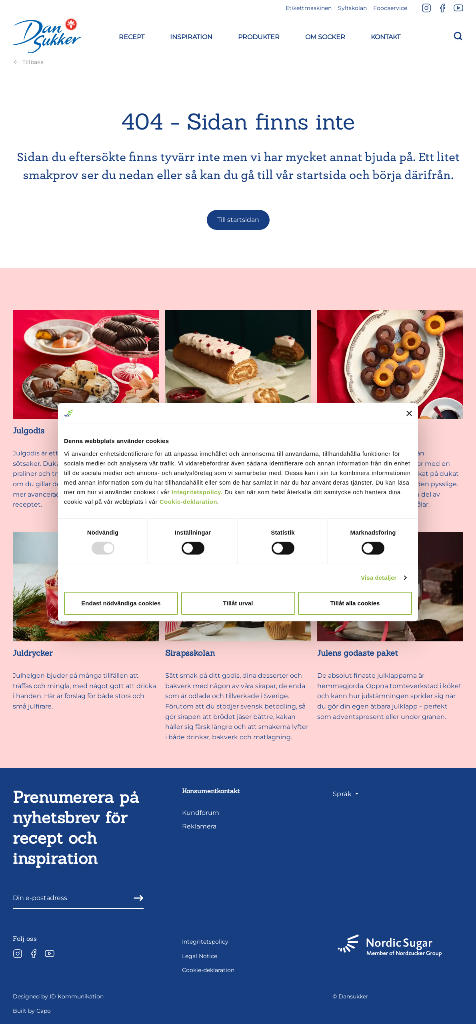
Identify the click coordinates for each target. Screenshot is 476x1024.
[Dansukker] (47, 35)
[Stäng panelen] (409, 413)
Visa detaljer (378, 577)
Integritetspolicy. (197, 491)
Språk (343, 794)
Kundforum (200, 812)
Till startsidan (238, 220)
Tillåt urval (238, 603)
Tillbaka (28, 62)
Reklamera (199, 826)
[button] (131, 35)
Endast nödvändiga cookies (120, 603)
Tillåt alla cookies (355, 603)
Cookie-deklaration (188, 501)
